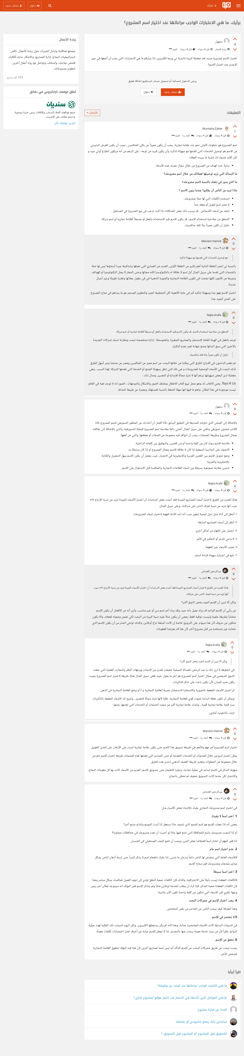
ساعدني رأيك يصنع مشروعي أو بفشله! (201, 1029)
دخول (148, 92)
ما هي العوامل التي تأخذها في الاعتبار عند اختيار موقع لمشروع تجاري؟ (180, 1005)
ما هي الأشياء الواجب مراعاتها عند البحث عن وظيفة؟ (192, 993)
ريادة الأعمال (222, 49)
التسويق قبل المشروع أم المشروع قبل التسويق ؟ (194, 1041)
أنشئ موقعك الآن (64, 123)
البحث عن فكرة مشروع (212, 1017)
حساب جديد (172, 92)
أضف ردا (188, 136)
